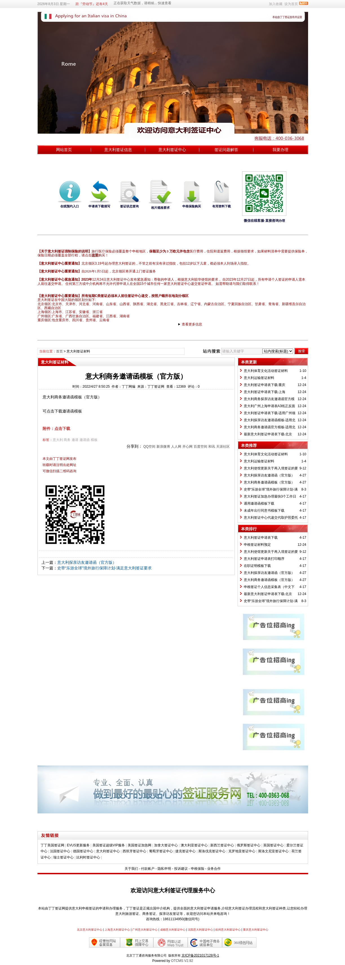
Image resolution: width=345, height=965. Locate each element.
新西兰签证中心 (222, 845)
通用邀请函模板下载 (259, 503)
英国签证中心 (273, 845)
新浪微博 (163, 447)
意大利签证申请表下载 (261, 538)
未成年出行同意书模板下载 (264, 511)
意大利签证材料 (78, 351)
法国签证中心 (60, 851)
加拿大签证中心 (166, 845)
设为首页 (291, 4)
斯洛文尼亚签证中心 (273, 851)
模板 (94, 440)
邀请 (75, 440)
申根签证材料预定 (257, 545)
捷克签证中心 (185, 851)
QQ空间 (149, 447)
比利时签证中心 (88, 857)
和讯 (211, 447)
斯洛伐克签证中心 (211, 851)
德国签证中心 (83, 851)
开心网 (187, 447)
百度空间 (200, 447)
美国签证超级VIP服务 (108, 845)
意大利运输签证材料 (259, 378)
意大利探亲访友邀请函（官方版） (86, 562)
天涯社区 (223, 447)
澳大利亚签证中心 (194, 845)
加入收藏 (275, 4)
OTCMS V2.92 (182, 961)
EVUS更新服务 (78, 845)
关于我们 (131, 869)
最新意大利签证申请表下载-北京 (268, 434)
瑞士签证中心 (63, 857)
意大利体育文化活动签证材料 (266, 371)
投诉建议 (181, 869)
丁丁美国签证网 (52, 845)
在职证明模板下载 (257, 566)
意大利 (58, 440)
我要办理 (280, 149)
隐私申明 (164, 869)
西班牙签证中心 (134, 851)
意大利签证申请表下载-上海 (265, 392)
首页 (59, 351)
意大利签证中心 (172, 149)
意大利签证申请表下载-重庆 (265, 385)
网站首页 (64, 149)
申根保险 (197, 869)
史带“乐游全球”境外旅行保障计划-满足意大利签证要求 (104, 568)
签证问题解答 (226, 149)
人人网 (176, 447)
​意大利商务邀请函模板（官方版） (269, 482)
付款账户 (147, 869)
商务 (67, 440)
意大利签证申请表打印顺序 (264, 559)
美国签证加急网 (139, 845)
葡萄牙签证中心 (161, 851)
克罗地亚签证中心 (241, 851)
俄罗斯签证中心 (248, 845)
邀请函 (84, 440)
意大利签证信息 (118, 149)
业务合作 (214, 869)
